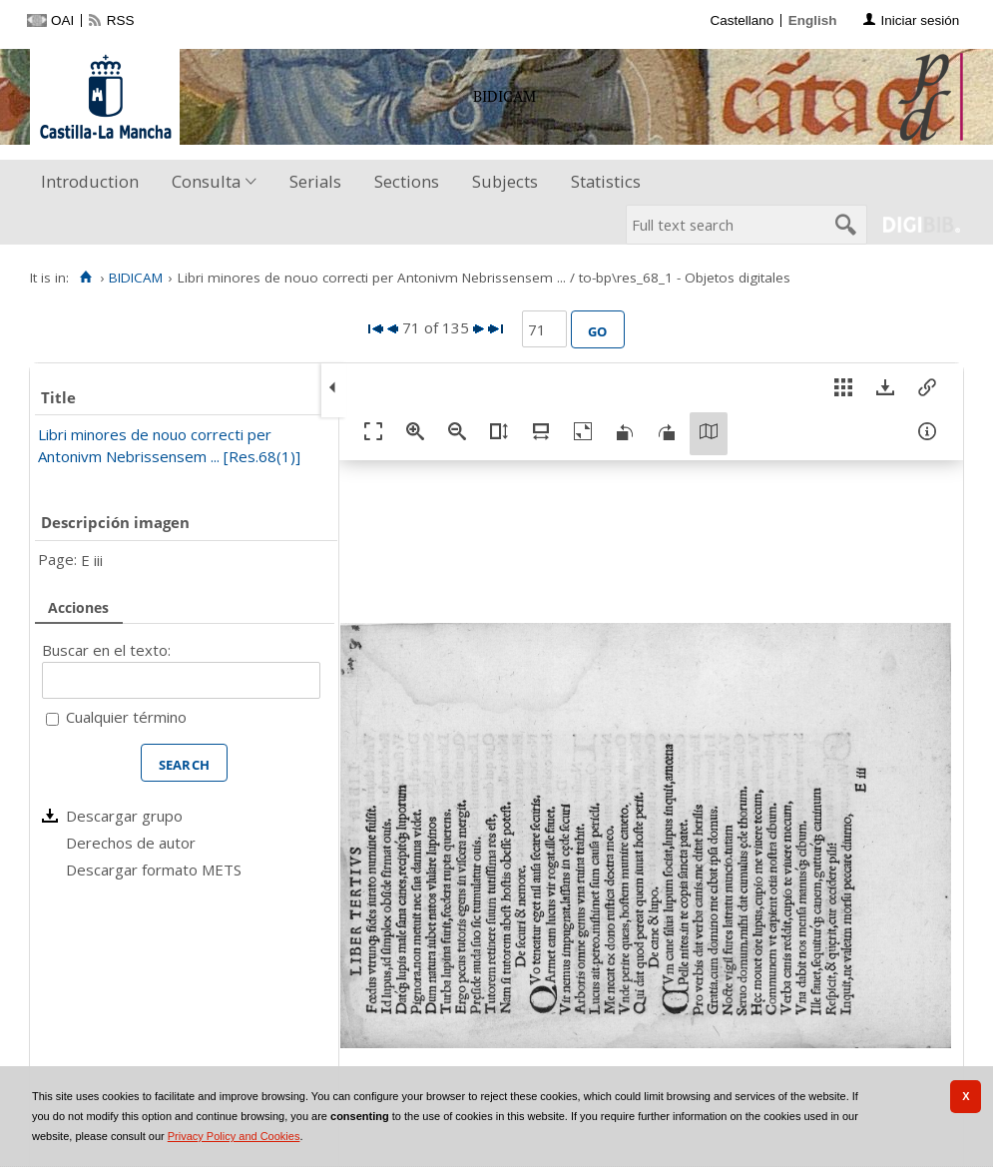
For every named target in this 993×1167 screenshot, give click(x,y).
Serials (315, 181)
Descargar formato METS (154, 869)
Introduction (90, 181)
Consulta (206, 181)
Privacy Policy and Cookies (234, 1136)
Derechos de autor (131, 843)
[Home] (85, 278)
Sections (406, 181)
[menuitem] (94, 182)
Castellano (741, 20)
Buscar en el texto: (106, 650)
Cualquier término (126, 717)
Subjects (505, 181)
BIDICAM (136, 278)
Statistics (606, 181)
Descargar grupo (124, 816)
